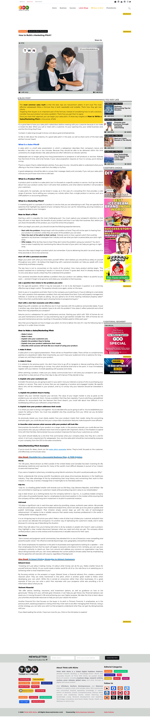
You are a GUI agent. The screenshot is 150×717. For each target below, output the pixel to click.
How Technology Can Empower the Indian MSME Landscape (121, 157)
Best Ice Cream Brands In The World (122, 139)
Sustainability (109, 675)
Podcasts (35, 683)
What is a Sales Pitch (28, 144)
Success (73, 8)
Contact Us (22, 698)
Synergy (126, 675)
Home (54, 8)
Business (63, 8)
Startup (107, 679)
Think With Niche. (31, 713)
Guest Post (30, 2)
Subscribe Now (112, 658)
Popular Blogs (24, 683)
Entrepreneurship (120, 671)
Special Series (46, 683)
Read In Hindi (24, 687)
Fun (119, 675)
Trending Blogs (24, 679)
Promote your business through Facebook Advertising (121, 125)
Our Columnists (45, 698)
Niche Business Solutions (85, 713)
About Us (22, 2)
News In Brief (97, 8)
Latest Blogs (83, 8)
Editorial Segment (115, 322)
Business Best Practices (38, 31)
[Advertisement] (75, 21)
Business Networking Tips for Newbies (122, 108)
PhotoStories (111, 8)
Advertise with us (37, 702)
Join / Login (24, 702)
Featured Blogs (38, 679)
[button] (129, 8)
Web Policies (38, 2)
